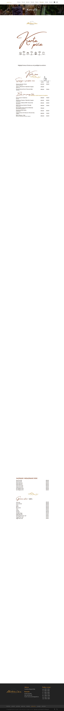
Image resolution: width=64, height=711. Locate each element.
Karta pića (42, 2)
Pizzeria (36, 2)
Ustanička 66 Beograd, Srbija (29, 689)
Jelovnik (27, 2)
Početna (18, 2)
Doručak (32, 2)
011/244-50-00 (28, 693)
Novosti (23, 2)
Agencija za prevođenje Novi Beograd (41, 709)
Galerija (46, 2)
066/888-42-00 (29, 695)
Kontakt (51, 2)
